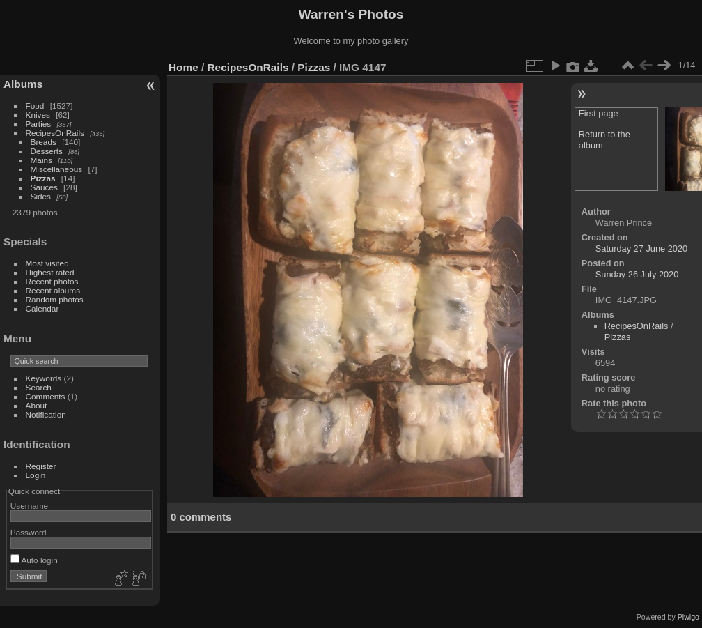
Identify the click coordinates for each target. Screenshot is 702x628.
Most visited (47, 263)
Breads (43, 141)
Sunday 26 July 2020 (637, 274)
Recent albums (53, 290)
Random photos (55, 299)
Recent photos (52, 281)
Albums (22, 84)
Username (29, 505)
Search (39, 387)
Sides (41, 196)
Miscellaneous (57, 169)
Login (36, 475)
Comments (45, 396)
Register (41, 465)
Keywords (44, 378)
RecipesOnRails (55, 132)
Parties (39, 123)
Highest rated (50, 272)
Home (183, 67)
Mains (41, 159)
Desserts (47, 150)
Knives (38, 114)
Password (28, 532)
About (36, 405)
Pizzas (43, 178)
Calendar (42, 308)
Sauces (44, 187)
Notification (46, 414)
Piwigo (688, 617)
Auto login (34, 560)
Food (35, 105)
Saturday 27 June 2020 (641, 248)
